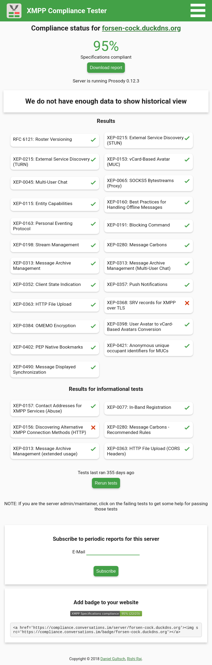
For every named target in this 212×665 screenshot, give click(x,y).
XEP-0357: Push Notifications (148, 285)
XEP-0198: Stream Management (54, 246)
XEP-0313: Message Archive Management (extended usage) (54, 451)
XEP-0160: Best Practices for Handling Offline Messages (148, 204)
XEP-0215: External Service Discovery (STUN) (148, 140)
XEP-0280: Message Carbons (148, 246)
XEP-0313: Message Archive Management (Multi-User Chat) (148, 265)
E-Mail (78, 551)
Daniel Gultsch (113, 660)
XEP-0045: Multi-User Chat (54, 183)
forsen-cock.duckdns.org (141, 28)
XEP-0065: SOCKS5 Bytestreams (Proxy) (148, 183)
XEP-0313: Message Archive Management (54, 265)
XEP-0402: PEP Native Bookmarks (54, 348)
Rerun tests (106, 483)
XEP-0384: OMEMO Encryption (54, 326)
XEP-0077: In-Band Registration (148, 408)
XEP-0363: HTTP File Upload (54, 305)
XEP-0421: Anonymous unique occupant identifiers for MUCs (148, 348)
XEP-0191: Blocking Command (148, 226)
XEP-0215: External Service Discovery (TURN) (54, 161)
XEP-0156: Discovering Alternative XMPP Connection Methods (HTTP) (54, 429)
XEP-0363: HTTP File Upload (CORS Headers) (148, 451)
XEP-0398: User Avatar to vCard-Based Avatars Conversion (148, 326)
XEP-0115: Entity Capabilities (54, 204)
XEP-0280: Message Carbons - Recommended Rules (148, 429)
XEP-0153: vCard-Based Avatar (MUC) (148, 161)
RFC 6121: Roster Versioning (54, 140)
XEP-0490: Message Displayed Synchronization (54, 369)
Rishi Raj (134, 660)
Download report (106, 67)
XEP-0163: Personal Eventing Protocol (54, 226)
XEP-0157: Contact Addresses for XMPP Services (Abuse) (54, 408)
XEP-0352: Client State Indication (54, 285)
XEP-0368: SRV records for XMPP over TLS (148, 305)
